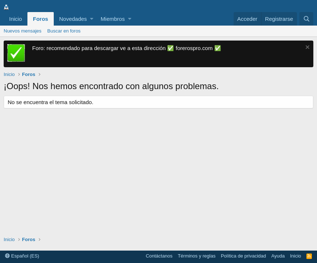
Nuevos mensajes (22, 31)
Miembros (113, 19)
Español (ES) (22, 256)
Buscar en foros (63, 31)
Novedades (73, 19)
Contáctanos (159, 256)
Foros (40, 19)
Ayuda (278, 256)
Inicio (15, 19)
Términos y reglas (196, 256)
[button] (91, 19)
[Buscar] (306, 19)
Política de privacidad (243, 256)
